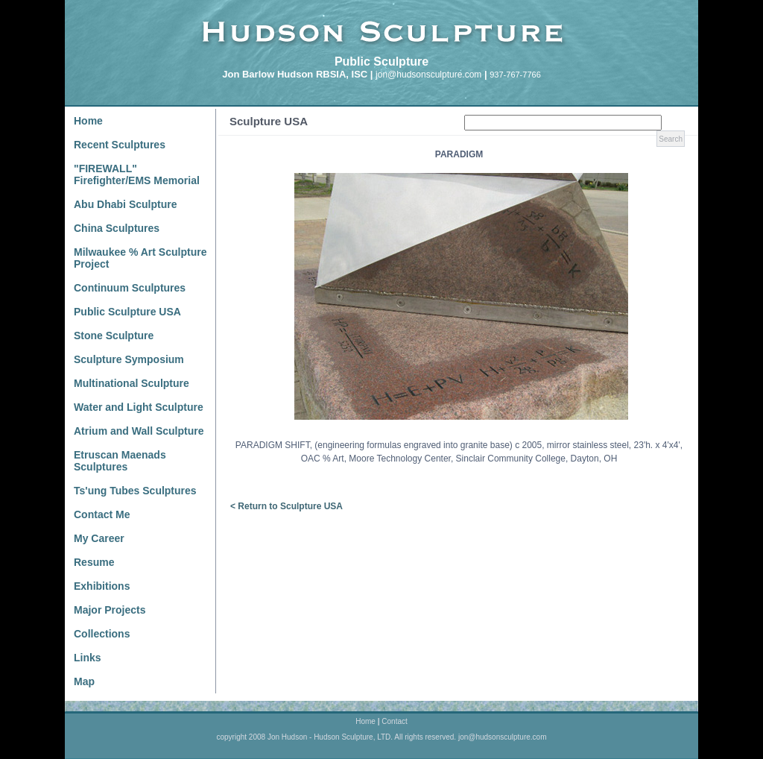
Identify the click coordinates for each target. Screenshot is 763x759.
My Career (99, 538)
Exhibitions (102, 586)
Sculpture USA (268, 121)
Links (87, 658)
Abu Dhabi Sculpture (125, 204)
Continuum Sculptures (130, 288)
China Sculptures (116, 228)
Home (88, 121)
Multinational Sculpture (131, 383)
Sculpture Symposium (129, 359)
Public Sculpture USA (127, 312)
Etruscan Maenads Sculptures (120, 461)
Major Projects (109, 610)
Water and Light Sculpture (138, 407)
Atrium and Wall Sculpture (139, 431)
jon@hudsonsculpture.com (428, 74)
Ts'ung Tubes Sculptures (135, 491)
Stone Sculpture (113, 335)
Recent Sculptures (119, 145)
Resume (94, 562)
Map (84, 681)
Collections (102, 634)
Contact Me (102, 514)
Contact (394, 721)
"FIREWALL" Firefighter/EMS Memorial (137, 174)
